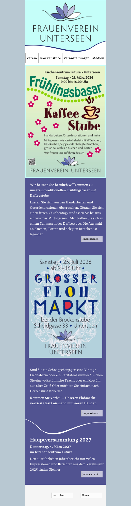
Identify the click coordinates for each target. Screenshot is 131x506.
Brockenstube (50, 58)
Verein (32, 58)
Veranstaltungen (76, 58)
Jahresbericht (92, 474)
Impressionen (92, 239)
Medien (98, 58)
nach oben (62, 495)
